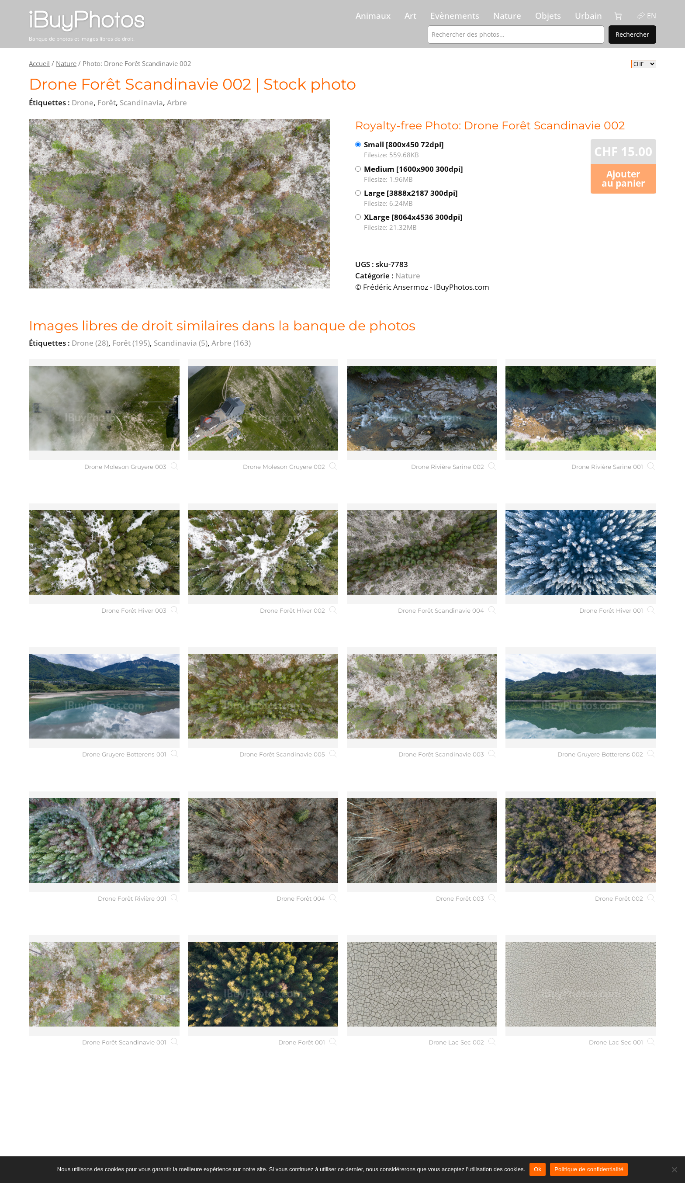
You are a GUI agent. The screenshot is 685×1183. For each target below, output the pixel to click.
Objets (548, 15)
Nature (507, 15)
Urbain (588, 15)
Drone (90, 343)
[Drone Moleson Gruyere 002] (263, 409)
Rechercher (632, 34)
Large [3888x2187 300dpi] (434, 198)
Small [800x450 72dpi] (431, 149)
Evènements (454, 15)
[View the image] (179, 203)
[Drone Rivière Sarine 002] (422, 409)
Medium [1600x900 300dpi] (434, 174)
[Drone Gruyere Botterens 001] (104, 697)
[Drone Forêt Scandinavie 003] (422, 697)
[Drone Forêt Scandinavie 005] (263, 697)
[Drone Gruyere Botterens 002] (580, 697)
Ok (537, 1169)
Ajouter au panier (623, 178)
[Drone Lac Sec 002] (422, 985)
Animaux (373, 15)
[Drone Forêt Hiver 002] (263, 553)
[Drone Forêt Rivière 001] (104, 841)
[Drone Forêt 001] (263, 985)
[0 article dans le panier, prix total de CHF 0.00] (618, 16)
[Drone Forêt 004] (263, 841)
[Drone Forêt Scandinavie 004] (422, 553)
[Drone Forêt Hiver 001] (580, 553)
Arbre (231, 343)
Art (410, 15)
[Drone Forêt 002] (580, 841)
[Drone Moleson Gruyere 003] (104, 409)
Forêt (131, 343)
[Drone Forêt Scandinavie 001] (104, 985)
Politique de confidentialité (588, 1169)
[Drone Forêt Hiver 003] (104, 553)
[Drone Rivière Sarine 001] (580, 409)
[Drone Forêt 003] (422, 841)
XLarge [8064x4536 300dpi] (434, 222)
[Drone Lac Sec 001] (580, 985)
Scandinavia (181, 343)
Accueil (39, 63)
